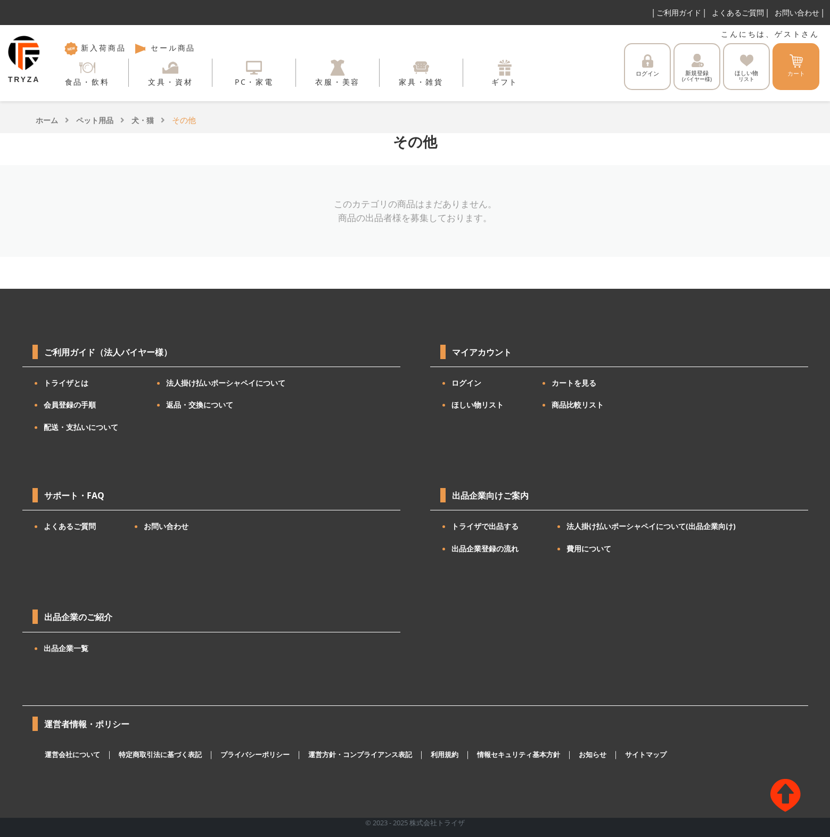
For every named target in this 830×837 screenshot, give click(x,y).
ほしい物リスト (477, 405)
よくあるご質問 (738, 12)
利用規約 (444, 754)
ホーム (47, 120)
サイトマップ (646, 754)
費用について (588, 548)
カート (796, 65)
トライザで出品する (485, 526)
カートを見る (574, 383)
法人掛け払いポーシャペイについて (225, 383)
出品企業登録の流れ (485, 548)
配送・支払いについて (81, 427)
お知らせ (592, 754)
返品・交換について (199, 405)
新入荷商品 (95, 48)
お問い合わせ (797, 12)
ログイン (647, 65)
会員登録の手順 (70, 405)
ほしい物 (746, 68)
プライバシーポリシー (255, 754)
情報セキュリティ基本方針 (518, 754)
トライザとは (66, 383)
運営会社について (72, 754)
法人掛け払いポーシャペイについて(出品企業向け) (651, 526)
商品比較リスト (578, 405)
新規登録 (697, 68)
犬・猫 (143, 120)
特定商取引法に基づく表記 (160, 754)
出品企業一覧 (66, 648)
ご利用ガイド (678, 12)
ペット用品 (94, 120)
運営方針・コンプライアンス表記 (360, 754)
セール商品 (164, 48)
